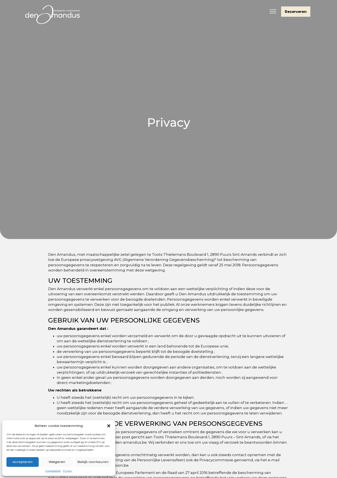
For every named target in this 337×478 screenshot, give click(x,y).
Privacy (67, 470)
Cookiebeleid (53, 470)
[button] (109, 426)
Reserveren (296, 11)
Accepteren (22, 462)
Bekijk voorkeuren (93, 462)
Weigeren (57, 462)
